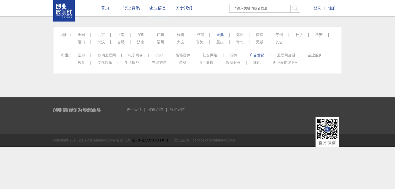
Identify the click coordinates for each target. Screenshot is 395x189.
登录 (317, 8)
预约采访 (177, 109)
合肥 (121, 42)
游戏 (182, 62)
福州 (160, 42)
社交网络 (210, 55)
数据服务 (233, 62)
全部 (81, 55)
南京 (259, 35)
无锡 (259, 42)
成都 (200, 35)
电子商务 (135, 55)
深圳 (141, 35)
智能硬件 (183, 55)
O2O (159, 55)
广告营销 (257, 55)
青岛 (239, 42)
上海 (121, 35)
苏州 (279, 35)
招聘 (233, 55)
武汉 (101, 42)
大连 (180, 42)
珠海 (200, 42)
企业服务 (315, 55)
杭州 (180, 35)
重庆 (220, 42)
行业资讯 (131, 8)
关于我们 (183, 8)
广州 (160, 35)
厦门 (81, 42)
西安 (319, 35)
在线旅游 (159, 62)
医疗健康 (206, 62)
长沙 (299, 35)
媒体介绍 (155, 109)
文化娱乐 (105, 62)
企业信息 (157, 8)
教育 (81, 62)
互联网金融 (286, 55)
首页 (105, 8)
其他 (256, 62)
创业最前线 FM (285, 62)
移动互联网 (107, 55)
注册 (332, 8)
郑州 (239, 35)
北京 (101, 35)
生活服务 (132, 62)
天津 (220, 35)
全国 (81, 35)
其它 (279, 42)
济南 (141, 42)
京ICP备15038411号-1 (150, 140)
